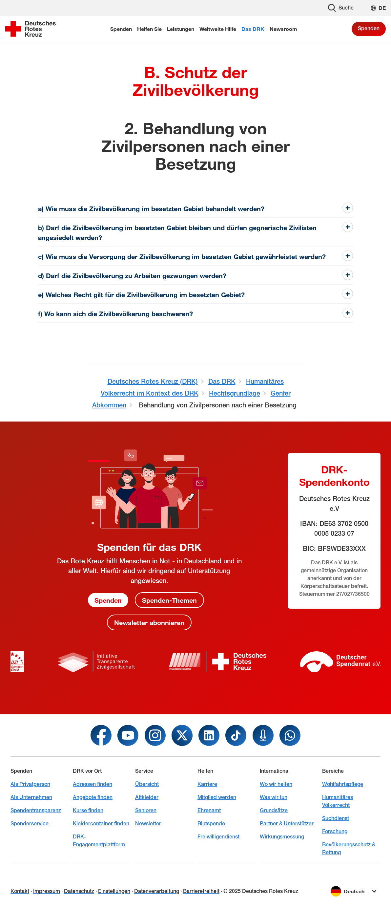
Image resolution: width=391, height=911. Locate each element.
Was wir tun (273, 797)
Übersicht (147, 784)
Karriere (207, 784)
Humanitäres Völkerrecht (337, 801)
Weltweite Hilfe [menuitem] (217, 29)
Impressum (46, 891)
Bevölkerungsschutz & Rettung (348, 848)
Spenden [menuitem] (121, 29)
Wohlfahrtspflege (342, 784)
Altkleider (146, 797)
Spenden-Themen (169, 600)
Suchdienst (335, 818)
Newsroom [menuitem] (283, 29)
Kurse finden (88, 810)
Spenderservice (29, 823)
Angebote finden (93, 797)
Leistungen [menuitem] (180, 29)
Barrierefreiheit (201, 891)
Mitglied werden (216, 797)
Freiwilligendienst (218, 837)
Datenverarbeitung (156, 891)
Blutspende (211, 823)
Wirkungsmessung (282, 837)
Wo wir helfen (276, 784)
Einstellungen (114, 891)
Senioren (145, 810)
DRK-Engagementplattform (99, 841)
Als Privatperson (30, 784)
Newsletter (148, 823)
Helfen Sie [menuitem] (149, 29)
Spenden (369, 28)
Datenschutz (79, 891)
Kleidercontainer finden (101, 823)
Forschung (334, 831)
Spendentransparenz (35, 810)
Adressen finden (92, 784)
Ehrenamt (209, 810)
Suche (341, 8)
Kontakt (19, 891)
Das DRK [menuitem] (252, 29)
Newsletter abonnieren (149, 622)
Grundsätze (274, 810)
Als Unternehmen (31, 797)
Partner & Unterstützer (287, 823)
